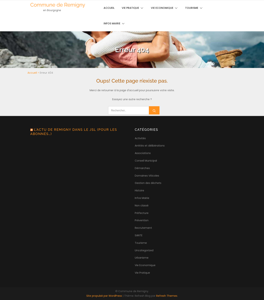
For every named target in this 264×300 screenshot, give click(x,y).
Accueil (32, 73)
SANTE (138, 235)
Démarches (142, 168)
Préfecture (141, 213)
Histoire (139, 190)
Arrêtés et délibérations (150, 145)
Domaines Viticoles (147, 175)
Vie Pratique (142, 273)
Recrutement (143, 228)
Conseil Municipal (146, 160)
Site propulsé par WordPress (104, 296)
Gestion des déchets (148, 183)
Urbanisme (141, 258)
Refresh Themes (166, 296)
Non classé (141, 205)
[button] (256, 5)
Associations (143, 153)
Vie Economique (145, 265)
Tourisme (141, 243)
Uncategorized (144, 250)
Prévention (141, 220)
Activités (140, 138)
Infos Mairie (112, 23)
